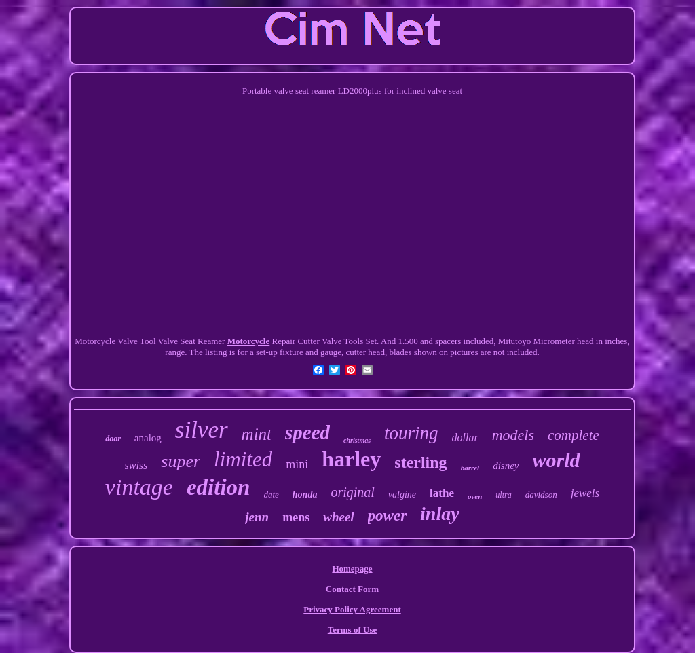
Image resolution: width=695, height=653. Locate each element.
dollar (465, 437)
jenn (257, 517)
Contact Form (352, 589)
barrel (470, 468)
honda (305, 494)
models (513, 434)
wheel (338, 517)
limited (243, 459)
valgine (402, 494)
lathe (442, 493)
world (556, 460)
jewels (585, 493)
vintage (139, 487)
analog (148, 437)
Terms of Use (352, 629)
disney (506, 465)
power (387, 515)
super (180, 461)
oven (475, 496)
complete (573, 435)
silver (201, 430)
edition (218, 487)
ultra (503, 495)
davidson (541, 494)
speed (307, 432)
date (270, 494)
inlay (439, 513)
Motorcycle (248, 341)
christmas (357, 440)
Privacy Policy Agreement (351, 609)
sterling (420, 462)
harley (351, 459)
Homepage (352, 568)
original (352, 492)
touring (411, 433)
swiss (136, 465)
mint (256, 434)
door (113, 438)
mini (297, 464)
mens (295, 517)
